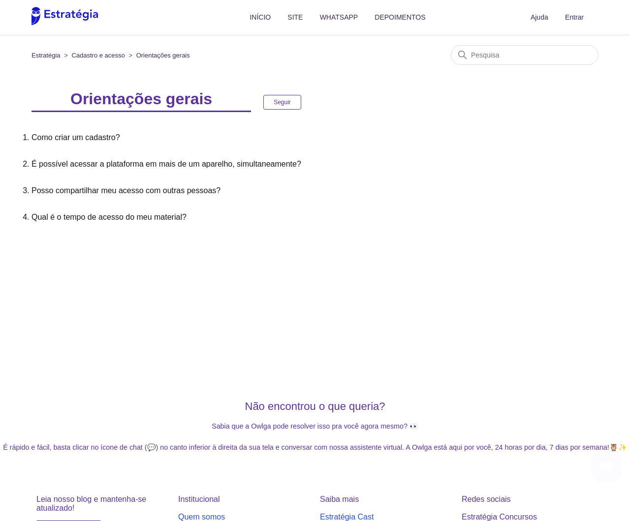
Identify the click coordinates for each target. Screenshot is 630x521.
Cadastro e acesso (98, 55)
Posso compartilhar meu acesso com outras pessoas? (126, 190)
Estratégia (46, 55)
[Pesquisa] (524, 55)
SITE (295, 17)
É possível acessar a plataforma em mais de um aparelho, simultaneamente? (166, 164)
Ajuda (539, 17)
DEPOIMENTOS (400, 17)
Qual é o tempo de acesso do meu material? (109, 217)
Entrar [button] (574, 17)
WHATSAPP (339, 17)
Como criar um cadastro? (76, 137)
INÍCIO (260, 17)
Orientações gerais (163, 55)
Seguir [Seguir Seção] (282, 102)
